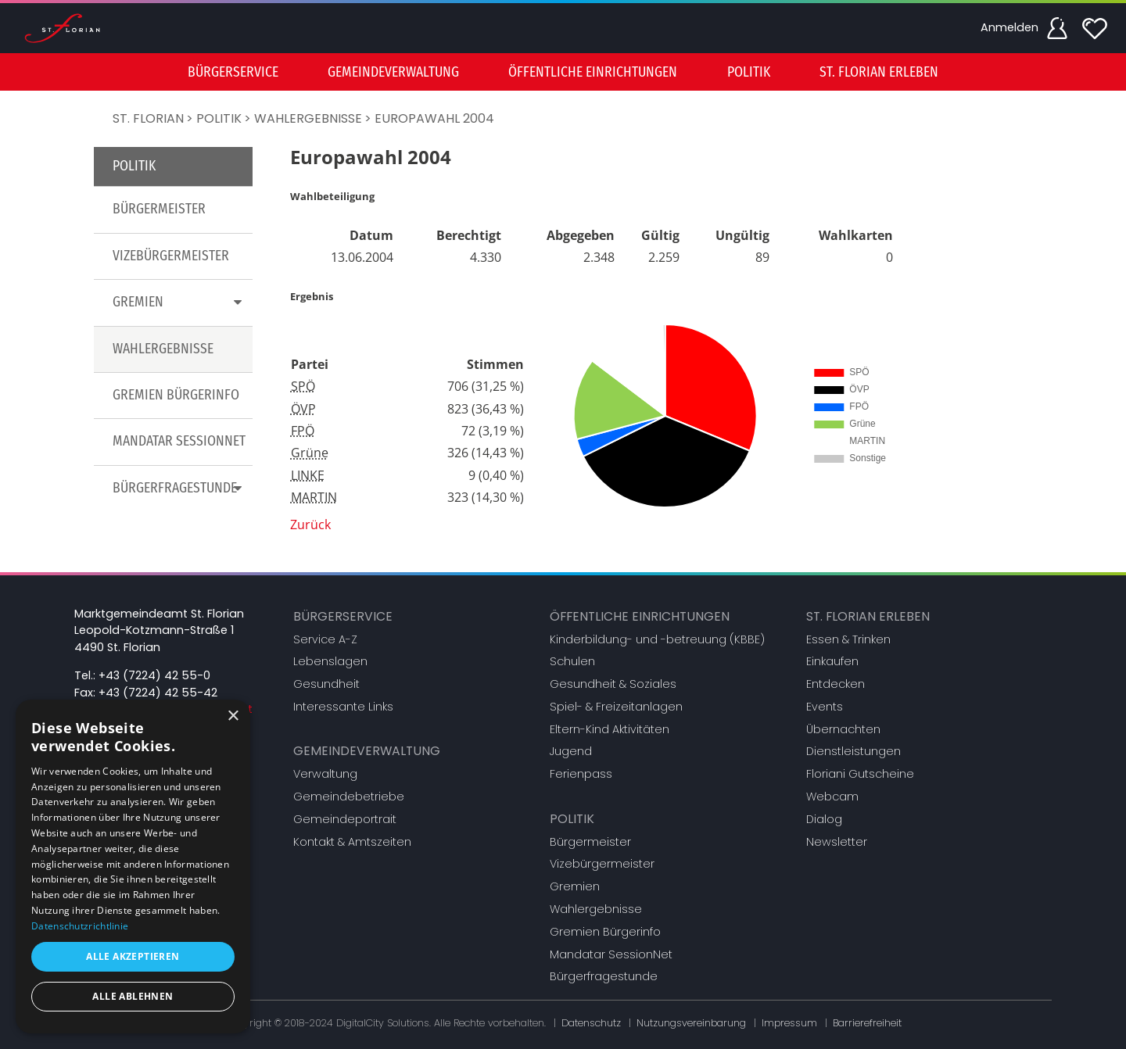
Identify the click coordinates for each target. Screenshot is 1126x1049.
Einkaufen (832, 661)
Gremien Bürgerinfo (176, 395)
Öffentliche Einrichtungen (640, 616)
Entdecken (835, 684)
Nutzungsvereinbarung (691, 1022)
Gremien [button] (180, 302)
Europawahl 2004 (434, 118)
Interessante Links (343, 706)
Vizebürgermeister (171, 256)
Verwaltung (325, 774)
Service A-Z (325, 639)
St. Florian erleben (868, 616)
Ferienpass (581, 774)
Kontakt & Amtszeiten (352, 842)
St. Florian (148, 118)
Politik (219, 118)
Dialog (824, 819)
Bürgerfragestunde (604, 976)
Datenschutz (591, 1022)
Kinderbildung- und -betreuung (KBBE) (657, 639)
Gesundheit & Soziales (613, 684)
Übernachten (843, 729)
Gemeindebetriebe (348, 796)
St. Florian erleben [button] (878, 72)
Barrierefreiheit (867, 1022)
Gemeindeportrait (344, 819)
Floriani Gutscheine (860, 774)
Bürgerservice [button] (233, 72)
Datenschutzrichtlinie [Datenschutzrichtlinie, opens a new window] (79, 926)
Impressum (789, 1022)
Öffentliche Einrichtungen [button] (592, 72)
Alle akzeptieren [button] (132, 956)
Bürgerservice (343, 616)
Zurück (310, 524)
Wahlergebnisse (308, 118)
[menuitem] (233, 72)
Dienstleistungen (853, 751)
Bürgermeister (159, 209)
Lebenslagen (330, 661)
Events (824, 706)
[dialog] (133, 866)
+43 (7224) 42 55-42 (158, 692)
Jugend (571, 751)
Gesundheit (326, 684)
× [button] (232, 716)
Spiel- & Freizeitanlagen (616, 706)
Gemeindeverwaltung (366, 751)
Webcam (832, 796)
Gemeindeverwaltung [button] (393, 72)
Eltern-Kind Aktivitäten (609, 729)
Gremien (575, 886)
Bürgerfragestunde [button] (180, 488)
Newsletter (836, 842)
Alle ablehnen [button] (132, 996)
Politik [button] (748, 72)
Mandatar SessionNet (179, 441)
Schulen (572, 661)
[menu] (563, 72)
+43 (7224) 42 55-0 (154, 675)
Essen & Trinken (848, 639)
